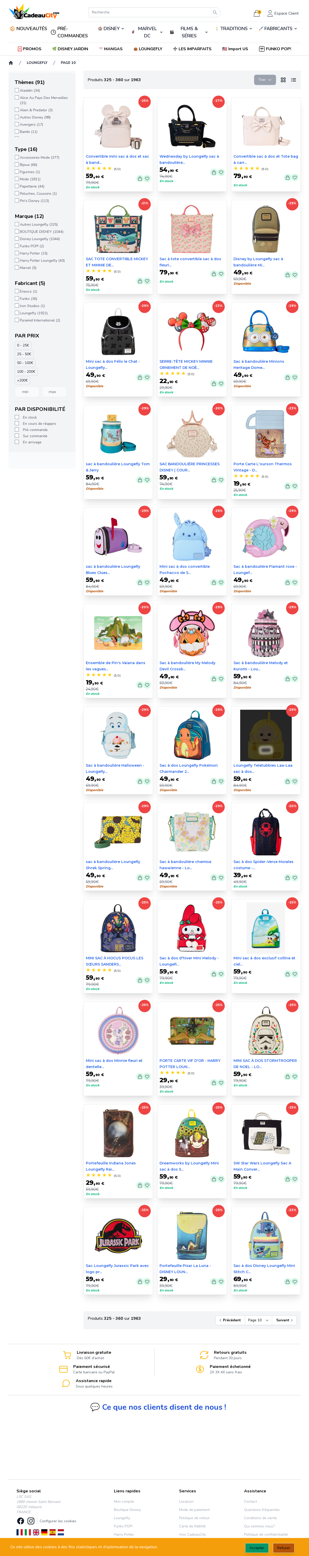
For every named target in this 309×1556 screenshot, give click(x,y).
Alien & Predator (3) (36, 110)
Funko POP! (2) (32, 246)
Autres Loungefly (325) (38, 224)
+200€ (22, 380)
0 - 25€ (23, 345)
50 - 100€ (25, 362)
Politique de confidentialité (266, 1534)
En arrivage (32, 442)
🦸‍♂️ (147, 32)
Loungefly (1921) (33, 313)
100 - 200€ (26, 371)
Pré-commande (35, 429)
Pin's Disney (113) (34, 200)
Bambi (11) (28, 131)
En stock (30, 417)
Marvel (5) (28, 267)
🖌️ (278, 28)
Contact (250, 1501)
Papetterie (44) (32, 186)
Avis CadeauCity (192, 1534)
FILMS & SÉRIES (189, 32)
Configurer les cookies (58, 1521)
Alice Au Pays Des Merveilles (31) (44, 100)
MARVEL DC (147, 32)
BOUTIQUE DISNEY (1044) (41, 231)
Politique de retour (194, 1518)
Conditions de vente (260, 1518)
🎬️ (189, 32)
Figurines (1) (30, 172)
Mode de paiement (194, 1509)
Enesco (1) (28, 291)
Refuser (283, 1547)
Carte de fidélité (192, 1526)
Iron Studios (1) (32, 305)
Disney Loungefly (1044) (40, 238)
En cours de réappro (39, 423)
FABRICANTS (278, 29)
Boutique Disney (127, 1509)
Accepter (256, 1547)
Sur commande (35, 436)
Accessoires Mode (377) (39, 157)
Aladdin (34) (30, 90)
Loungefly (122, 1518)
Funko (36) (28, 298)
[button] (235, 49)
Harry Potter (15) (33, 253)
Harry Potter (124, 1534)
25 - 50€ (24, 354)
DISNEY (112, 29)
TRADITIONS (234, 29)
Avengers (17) (31, 124)
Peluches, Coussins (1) (38, 193)
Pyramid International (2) (40, 320)
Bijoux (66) (28, 164)
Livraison (186, 1501)
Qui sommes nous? (259, 1526)
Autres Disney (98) (35, 117)
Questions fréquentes (262, 1509)
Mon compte (124, 1501)
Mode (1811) (30, 179)
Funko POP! (123, 1526)
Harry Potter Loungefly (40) (42, 260)
